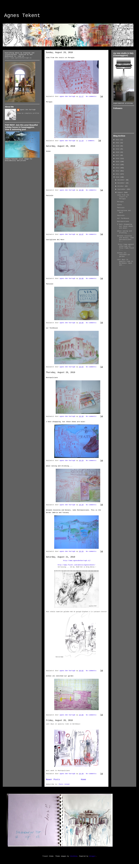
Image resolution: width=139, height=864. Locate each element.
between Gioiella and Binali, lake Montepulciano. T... (125, 238)
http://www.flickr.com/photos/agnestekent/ (76, 565)
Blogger (92, 856)
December (121, 180)
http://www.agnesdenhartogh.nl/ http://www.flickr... (125, 247)
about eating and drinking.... (59, 466)
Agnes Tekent (22, 16)
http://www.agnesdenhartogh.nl (18, 58)
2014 (118, 164)
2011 (118, 174)
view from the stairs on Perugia (60, 57)
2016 (118, 158)
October (121, 186)
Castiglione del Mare (55, 239)
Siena (48, 151)
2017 (118, 155)
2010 (118, 177)
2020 (118, 146)
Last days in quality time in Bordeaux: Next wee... (125, 262)
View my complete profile (28, 113)
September (122, 189)
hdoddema (73, 856)
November (121, 183)
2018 (118, 152)
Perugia (49, 102)
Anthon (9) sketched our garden (59, 676)
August (120, 192)
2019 (118, 149)
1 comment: (91, 141)
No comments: (92, 96)
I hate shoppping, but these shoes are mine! (65, 422)
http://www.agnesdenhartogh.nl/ (77, 560)
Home (83, 779)
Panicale (49, 195)
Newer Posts (53, 779)
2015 (118, 161)
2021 (118, 143)
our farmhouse (52, 328)
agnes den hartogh (27, 110)
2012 (118, 171)
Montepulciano (52, 377)
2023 (118, 140)
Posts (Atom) (64, 784)
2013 (118, 168)
